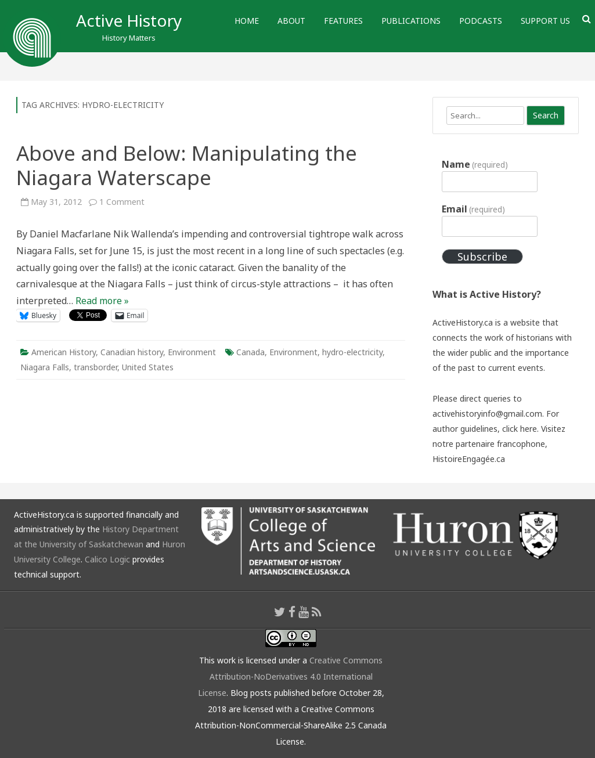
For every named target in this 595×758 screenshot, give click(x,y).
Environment (192, 352)
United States (148, 367)
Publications (411, 20)
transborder (95, 367)
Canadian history (131, 352)
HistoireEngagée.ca (468, 458)
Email (473, 209)
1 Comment (122, 201)
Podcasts (480, 20)
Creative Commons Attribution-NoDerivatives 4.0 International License (290, 676)
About (291, 20)
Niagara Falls (44, 367)
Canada (250, 352)
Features (343, 20)
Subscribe (482, 257)
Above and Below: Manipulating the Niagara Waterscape (186, 165)
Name (475, 164)
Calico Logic (107, 559)
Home (247, 20)
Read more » (102, 300)
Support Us (545, 20)
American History (63, 352)
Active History (129, 20)
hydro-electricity (352, 352)
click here (519, 428)
